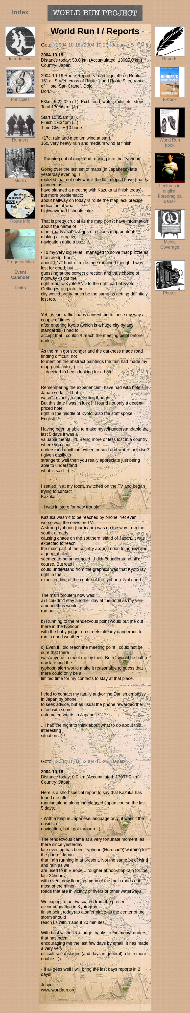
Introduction (20, 58)
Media (20, 180)
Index (20, 12)
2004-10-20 (96, 45)
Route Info (20, 221)
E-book (170, 99)
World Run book (170, 141)
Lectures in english (170, 186)
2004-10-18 (68, 45)
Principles (20, 99)
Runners (20, 140)
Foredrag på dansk (170, 199)
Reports (169, 58)
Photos (170, 291)
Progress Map (20, 259)
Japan (118, 45)
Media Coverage (170, 243)
